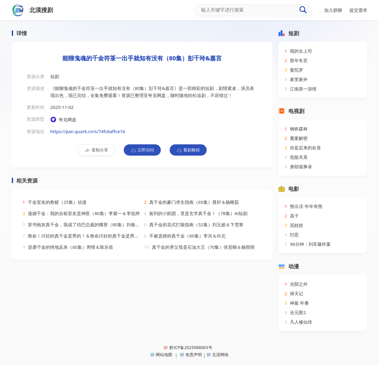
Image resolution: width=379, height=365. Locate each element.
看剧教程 (188, 150)
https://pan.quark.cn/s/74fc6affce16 (87, 131)
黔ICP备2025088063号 (188, 347)
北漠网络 (218, 354)
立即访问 (142, 150)
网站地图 (161, 354)
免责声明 (191, 354)
